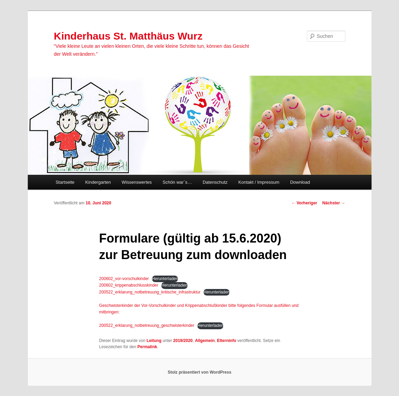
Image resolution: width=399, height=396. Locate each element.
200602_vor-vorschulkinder (124, 278)
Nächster (333, 203)
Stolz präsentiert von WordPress (199, 372)
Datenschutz (215, 182)
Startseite (65, 182)
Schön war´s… (177, 182)
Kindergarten (98, 182)
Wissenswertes (137, 182)
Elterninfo (226, 340)
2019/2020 (183, 340)
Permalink (147, 346)
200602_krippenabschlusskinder (128, 285)
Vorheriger (304, 203)
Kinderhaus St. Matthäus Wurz (128, 36)
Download (300, 182)
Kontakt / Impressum (259, 182)
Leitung (153, 340)
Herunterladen (165, 278)
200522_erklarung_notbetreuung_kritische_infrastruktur (149, 292)
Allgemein (204, 340)
